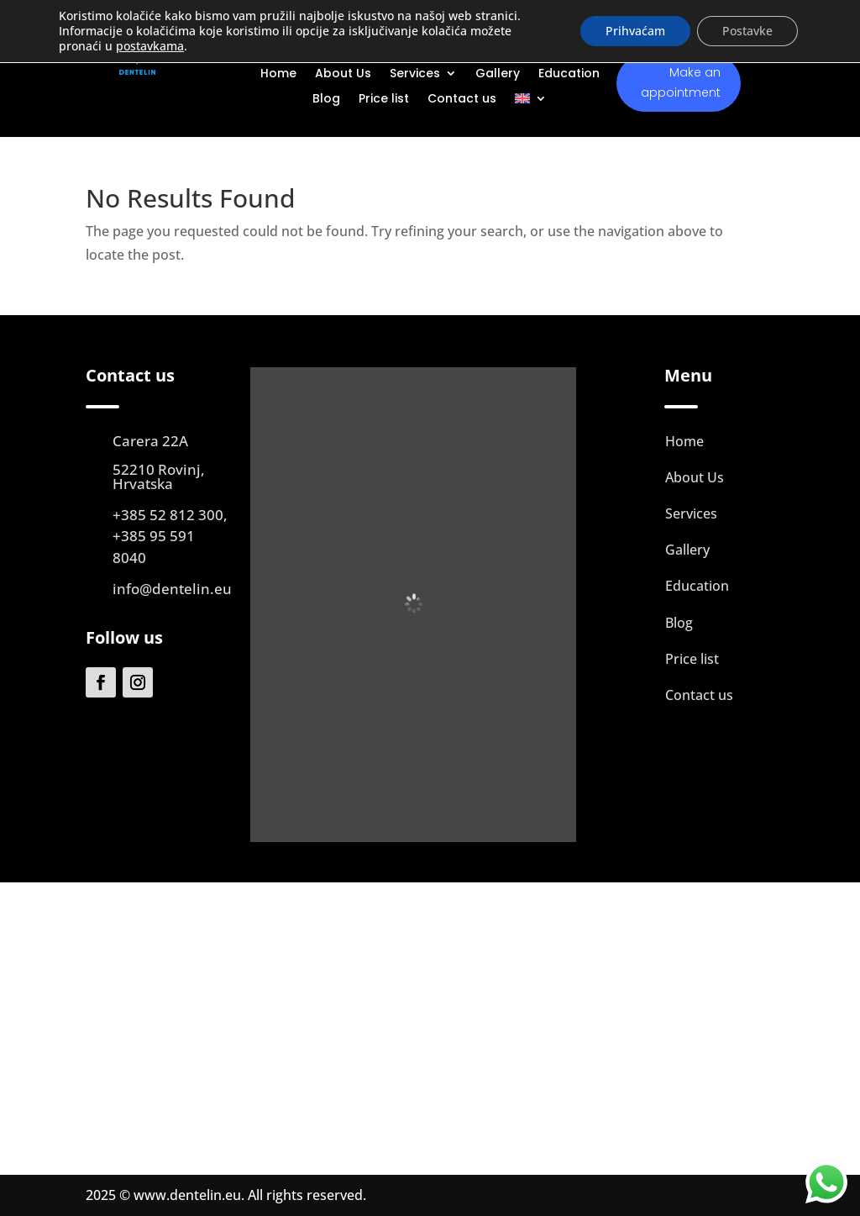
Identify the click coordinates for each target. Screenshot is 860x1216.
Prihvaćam (635, 31)
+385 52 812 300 (168, 514)
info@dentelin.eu (172, 588)
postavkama (150, 46)
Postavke (747, 31)
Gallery (497, 74)
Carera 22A (150, 440)
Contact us (461, 99)
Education (569, 74)
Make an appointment (681, 82)
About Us (343, 74)
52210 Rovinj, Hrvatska (159, 476)
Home (278, 74)
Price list (384, 99)
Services (415, 74)
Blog (326, 99)
